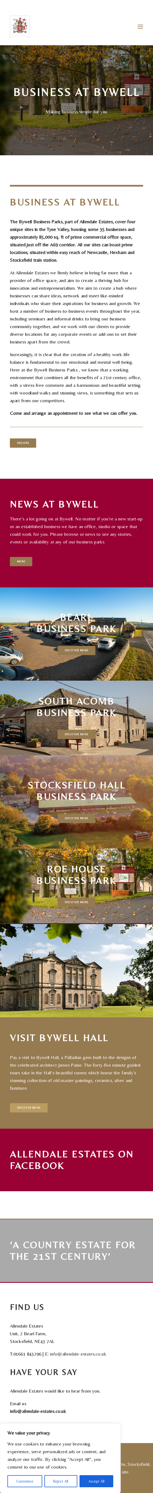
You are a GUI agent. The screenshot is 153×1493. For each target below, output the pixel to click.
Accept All (96, 1481)
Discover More (76, 650)
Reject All (60, 1481)
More (21, 561)
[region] (60, 1458)
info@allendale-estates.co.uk (78, 1354)
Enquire (23, 442)
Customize (24, 1481)
